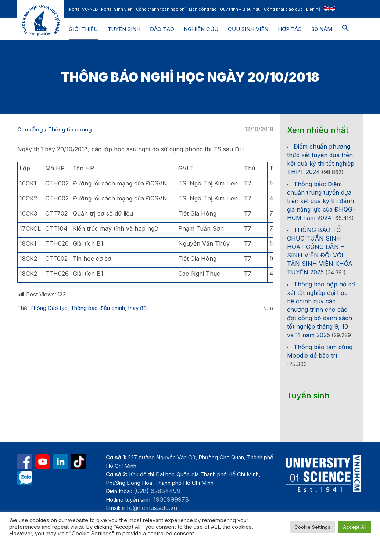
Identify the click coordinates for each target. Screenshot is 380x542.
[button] (345, 29)
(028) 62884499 (157, 491)
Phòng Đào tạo (49, 307)
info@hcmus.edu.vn (149, 508)
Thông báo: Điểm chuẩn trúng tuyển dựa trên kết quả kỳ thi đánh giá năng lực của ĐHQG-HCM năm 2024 (321, 200)
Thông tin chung (70, 129)
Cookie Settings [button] (312, 527)
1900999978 (171, 499)
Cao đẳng (30, 129)
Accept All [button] (354, 527)
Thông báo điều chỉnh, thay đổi (109, 307)
